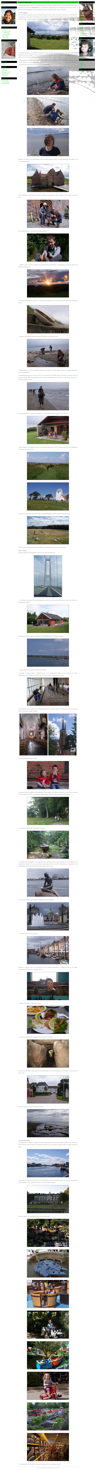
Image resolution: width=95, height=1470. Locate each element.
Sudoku (81, 66)
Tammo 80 (81, 71)
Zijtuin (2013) (5, 80)
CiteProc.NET (82, 64)
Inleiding (81, 25)
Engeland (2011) (5, 73)
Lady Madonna (83, 33)
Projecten (81, 32)
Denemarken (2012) (6, 72)
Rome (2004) (5, 37)
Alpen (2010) (5, 75)
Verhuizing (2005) (6, 83)
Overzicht (4, 29)
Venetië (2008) (6, 32)
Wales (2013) (5, 70)
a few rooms (82, 30)
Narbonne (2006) (6, 34)
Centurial (81, 61)
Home (3, 4)
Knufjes (3, 63)
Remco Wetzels (82, 73)
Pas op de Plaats (83, 35)
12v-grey (81, 63)
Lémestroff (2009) (7, 31)
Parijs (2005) (5, 35)
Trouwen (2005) (5, 81)
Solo (80, 28)
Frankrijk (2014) (5, 69)
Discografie (82, 27)
